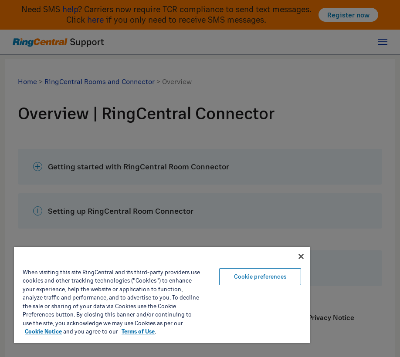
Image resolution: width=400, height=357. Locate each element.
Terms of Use (138, 331)
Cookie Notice (43, 331)
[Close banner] (301, 256)
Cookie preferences (260, 276)
